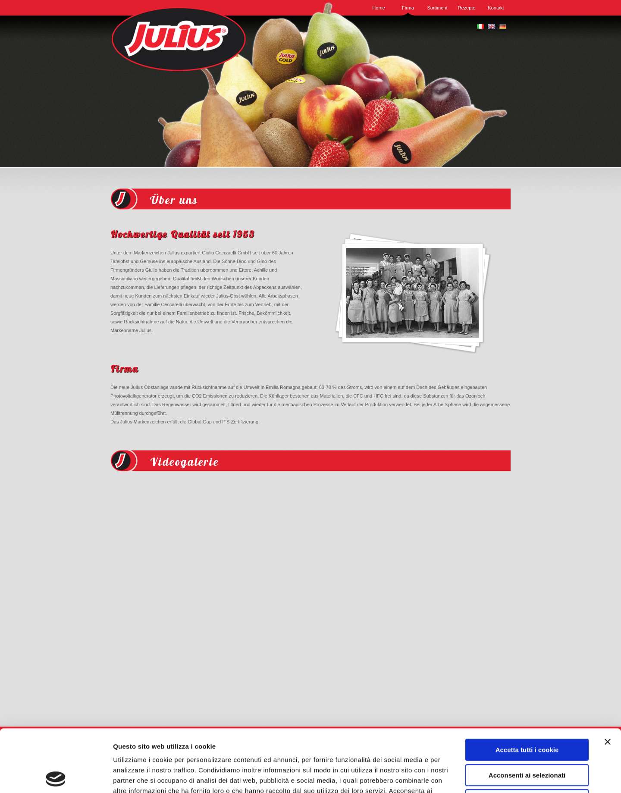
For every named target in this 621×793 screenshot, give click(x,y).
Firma (408, 7)
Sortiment (437, 7)
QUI (389, 739)
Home (378, 7)
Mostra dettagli (458, 776)
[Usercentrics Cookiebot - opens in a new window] (56, 776)
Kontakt (496, 7)
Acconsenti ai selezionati (527, 713)
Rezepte (467, 7)
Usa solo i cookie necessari (527, 738)
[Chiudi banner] (608, 680)
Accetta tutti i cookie (527, 687)
